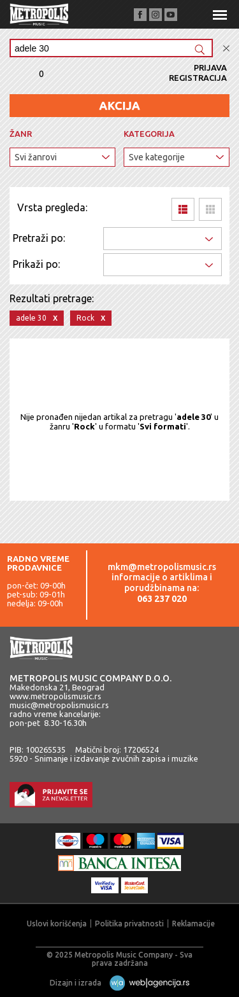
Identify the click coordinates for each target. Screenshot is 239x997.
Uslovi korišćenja (57, 923)
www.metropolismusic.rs (55, 696)
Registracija (198, 77)
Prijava (210, 67)
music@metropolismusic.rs (59, 705)
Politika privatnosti (129, 923)
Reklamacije (193, 923)
